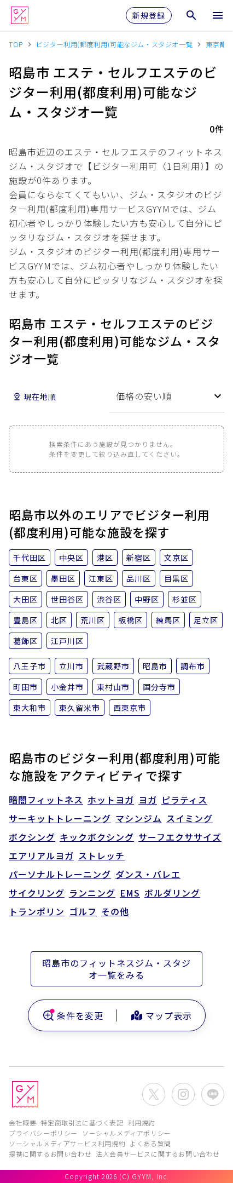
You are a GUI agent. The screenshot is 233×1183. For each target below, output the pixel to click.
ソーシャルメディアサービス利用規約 (67, 1143)
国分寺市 (159, 686)
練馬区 (168, 620)
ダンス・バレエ (147, 874)
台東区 (25, 578)
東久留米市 (79, 707)
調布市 (192, 666)
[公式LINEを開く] (212, 1094)
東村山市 (113, 686)
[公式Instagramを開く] (183, 1094)
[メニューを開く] (217, 15)
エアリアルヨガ (41, 855)
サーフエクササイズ (180, 836)
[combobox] (166, 396)
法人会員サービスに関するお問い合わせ (158, 1153)
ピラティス (184, 799)
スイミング (189, 818)
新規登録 (148, 15)
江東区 (101, 578)
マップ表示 (161, 1015)
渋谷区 (109, 599)
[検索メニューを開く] (191, 15)
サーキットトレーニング (60, 818)
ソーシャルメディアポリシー (126, 1133)
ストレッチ (101, 855)
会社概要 (22, 1122)
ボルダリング (172, 892)
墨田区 (63, 578)
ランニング (92, 892)
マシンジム (138, 818)
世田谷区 (67, 599)
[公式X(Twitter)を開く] (153, 1094)
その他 (115, 911)
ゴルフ (83, 911)
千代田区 (29, 557)
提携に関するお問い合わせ (50, 1153)
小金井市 (67, 686)
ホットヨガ (111, 799)
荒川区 (92, 620)
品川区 (138, 578)
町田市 (25, 686)
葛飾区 (25, 640)
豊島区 (25, 620)
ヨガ (147, 799)
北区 (59, 620)
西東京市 (129, 707)
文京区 (176, 557)
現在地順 (34, 396)
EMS (130, 892)
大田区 (25, 599)
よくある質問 (150, 1143)
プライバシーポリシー (43, 1133)
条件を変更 (72, 1015)
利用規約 (141, 1122)
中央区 (71, 557)
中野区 (147, 599)
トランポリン (37, 911)
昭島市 (155, 666)
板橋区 (130, 620)
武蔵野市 (113, 666)
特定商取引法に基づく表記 (81, 1122)
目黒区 (176, 578)
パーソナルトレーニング (60, 874)
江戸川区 (67, 640)
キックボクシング (97, 836)
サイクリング (37, 892)
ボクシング (32, 836)
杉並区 (184, 599)
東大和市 (29, 707)
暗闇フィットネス (46, 799)
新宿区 (138, 557)
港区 (105, 557)
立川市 (71, 666)
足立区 (206, 620)
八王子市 (29, 666)
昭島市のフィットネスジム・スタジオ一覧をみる (116, 968)
